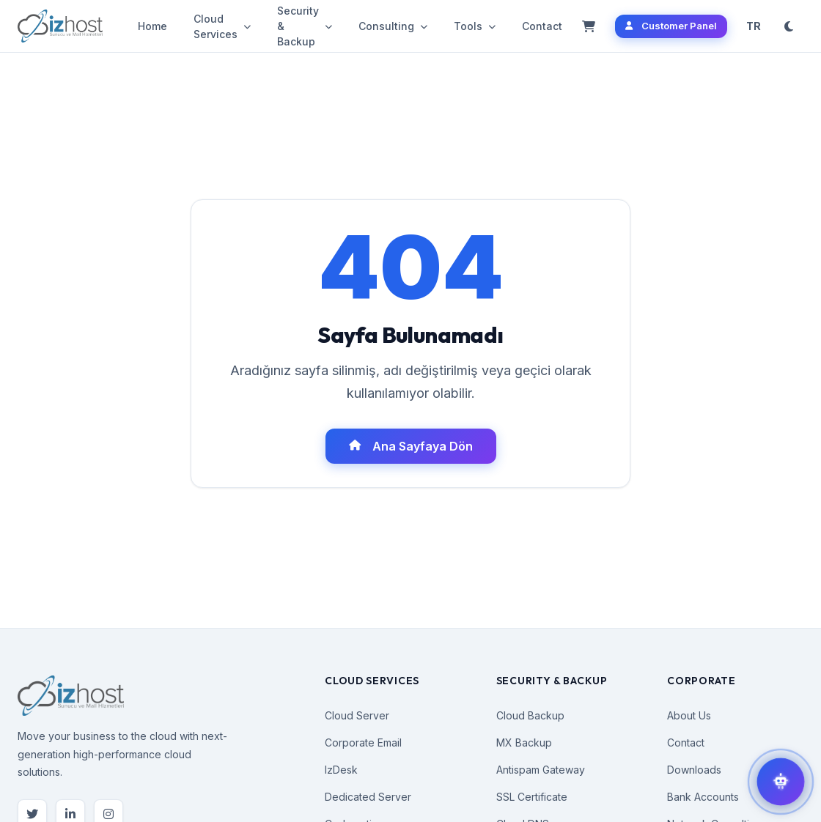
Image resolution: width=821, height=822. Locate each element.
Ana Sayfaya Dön (411, 446)
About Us (689, 715)
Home (152, 26)
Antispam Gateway (540, 769)
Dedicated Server (368, 796)
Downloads (694, 769)
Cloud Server (357, 715)
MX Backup (524, 742)
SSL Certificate (531, 796)
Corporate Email (363, 742)
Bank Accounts (703, 796)
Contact (542, 26)
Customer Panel (671, 26)
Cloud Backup (530, 715)
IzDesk (341, 769)
